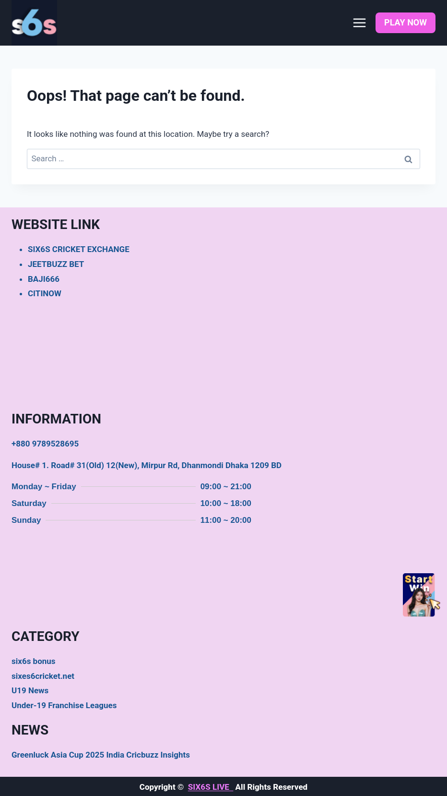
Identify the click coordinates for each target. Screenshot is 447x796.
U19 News (30, 690)
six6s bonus (34, 661)
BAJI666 (43, 279)
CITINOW (44, 293)
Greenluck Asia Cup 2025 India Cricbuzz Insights (101, 755)
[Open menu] (359, 22)
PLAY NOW (405, 22)
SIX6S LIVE (211, 787)
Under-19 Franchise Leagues (64, 705)
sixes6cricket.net (43, 676)
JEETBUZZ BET (56, 264)
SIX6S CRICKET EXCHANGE (78, 249)
